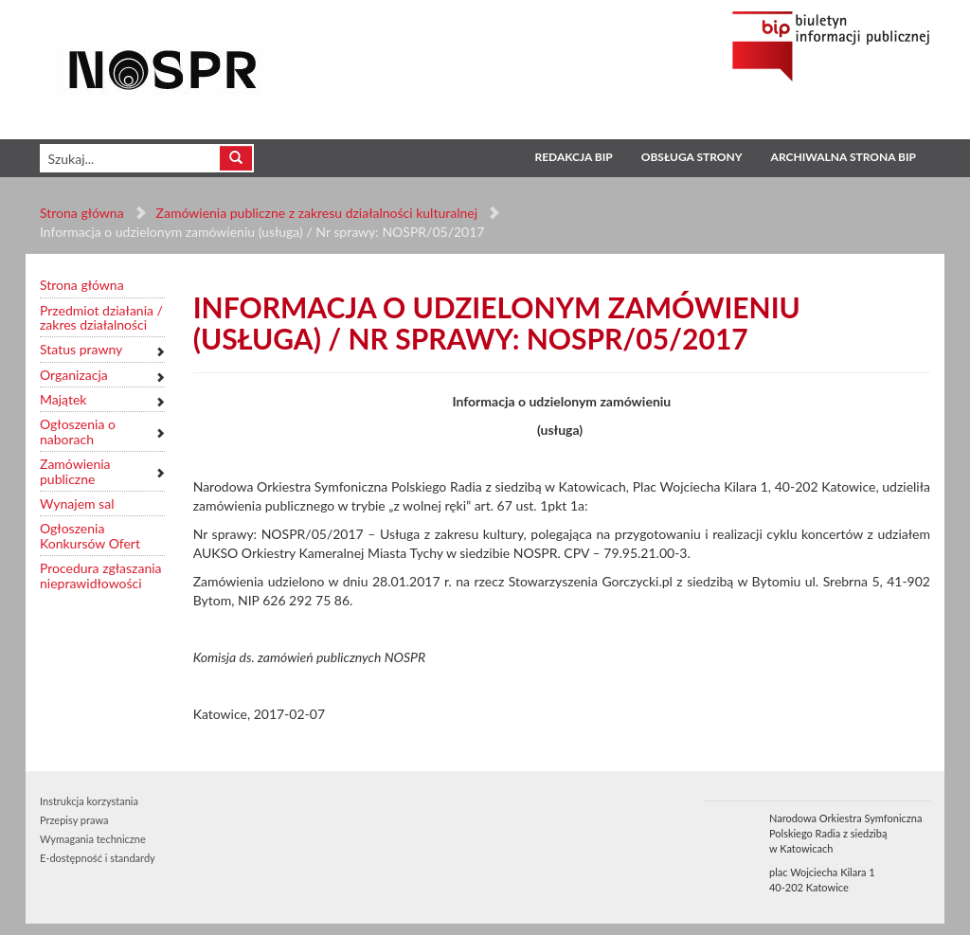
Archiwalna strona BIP (843, 157)
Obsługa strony (692, 157)
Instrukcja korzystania (89, 801)
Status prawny (81, 349)
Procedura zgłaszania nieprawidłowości (101, 575)
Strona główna (82, 213)
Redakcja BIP (573, 157)
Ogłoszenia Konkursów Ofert (90, 535)
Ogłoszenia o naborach (78, 431)
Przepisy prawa (74, 820)
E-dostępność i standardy (97, 858)
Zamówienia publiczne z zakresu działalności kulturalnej (316, 213)
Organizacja (74, 375)
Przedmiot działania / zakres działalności (101, 318)
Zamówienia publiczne (75, 471)
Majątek (63, 399)
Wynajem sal (77, 503)
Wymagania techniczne (93, 839)
